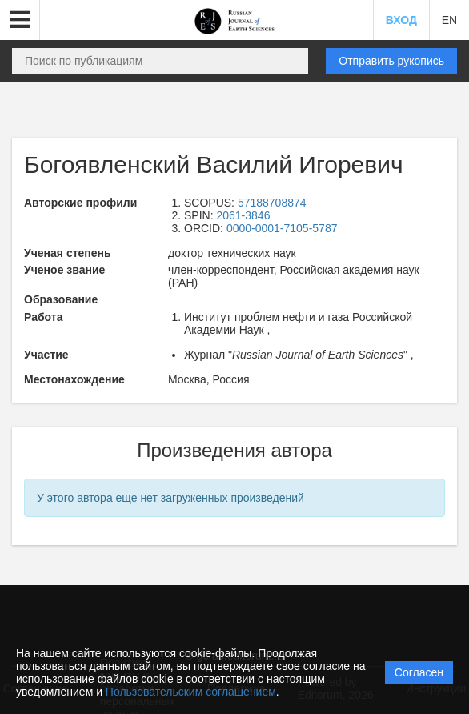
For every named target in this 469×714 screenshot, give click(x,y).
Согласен (419, 672)
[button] (20, 20)
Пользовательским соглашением (191, 691)
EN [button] (449, 20)
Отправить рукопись (391, 60)
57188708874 (272, 202)
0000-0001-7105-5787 (282, 228)
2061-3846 (243, 215)
